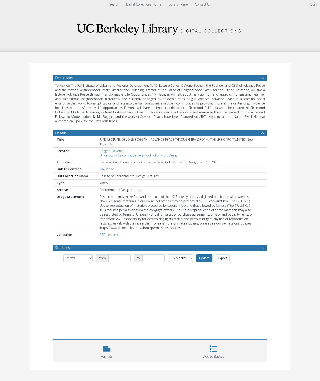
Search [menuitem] (114, 4)
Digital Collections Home (143, 4)
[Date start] (119, 258)
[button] (106, 350)
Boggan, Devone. (111, 151)
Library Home (178, 4)
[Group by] (78, 258)
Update (204, 258)
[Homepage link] (160, 28)
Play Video (107, 169)
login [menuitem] (313, 4)
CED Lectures (109, 235)
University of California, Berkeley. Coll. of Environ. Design (139, 155)
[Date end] (153, 258)
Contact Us (203, 4)
